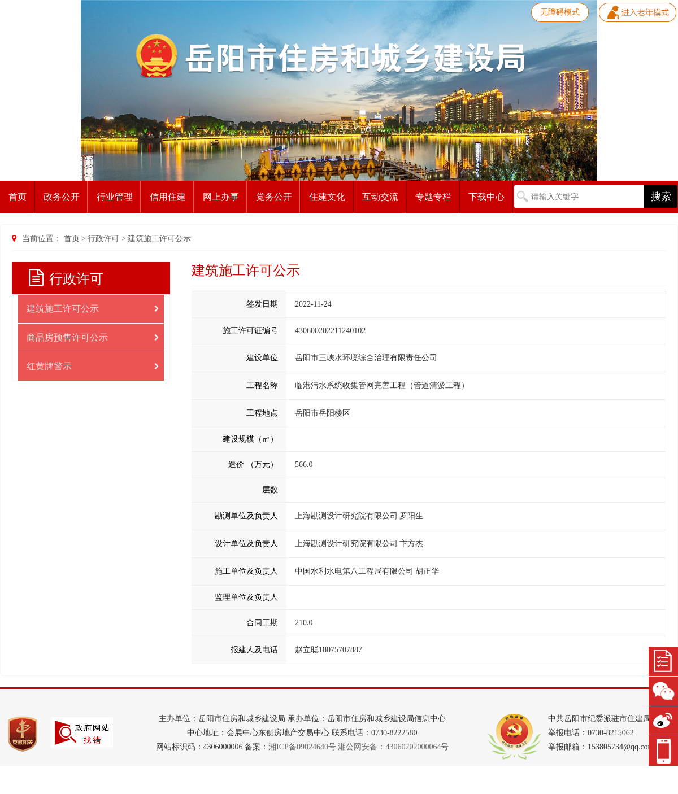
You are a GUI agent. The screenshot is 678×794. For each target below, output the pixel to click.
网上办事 (221, 197)
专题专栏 (433, 197)
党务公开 (274, 197)
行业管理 (115, 197)
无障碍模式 (560, 12)
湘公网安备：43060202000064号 (393, 747)
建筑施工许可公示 (159, 238)
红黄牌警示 (93, 366)
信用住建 (168, 197)
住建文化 (327, 197)
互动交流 (380, 197)
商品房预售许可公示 (93, 338)
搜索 (661, 196)
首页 (17, 197)
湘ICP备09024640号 (302, 747)
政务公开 (62, 197)
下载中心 (486, 197)
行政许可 (103, 238)
